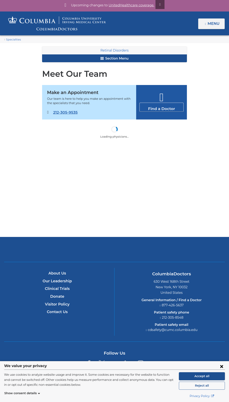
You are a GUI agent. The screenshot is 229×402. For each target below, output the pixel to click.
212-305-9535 (65, 112)
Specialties (13, 39)
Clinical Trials (57, 289)
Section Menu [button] (114, 58)
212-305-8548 (172, 317)
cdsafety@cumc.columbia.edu (173, 330)
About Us (57, 273)
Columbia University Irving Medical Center (95, 249)
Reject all (201, 385)
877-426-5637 (172, 305)
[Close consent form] (221, 366)
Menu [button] (214, 24)
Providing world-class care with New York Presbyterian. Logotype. (142, 252)
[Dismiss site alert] (155, 4)
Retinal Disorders (114, 50)
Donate (57, 296)
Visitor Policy (57, 304)
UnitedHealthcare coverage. (129, 5)
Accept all (202, 376)
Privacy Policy (201, 396)
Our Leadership (57, 281)
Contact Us (57, 312)
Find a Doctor (161, 107)
